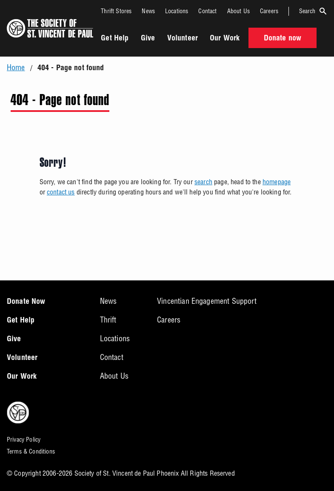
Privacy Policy (23, 439)
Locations (176, 11)
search (203, 181)
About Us (238, 11)
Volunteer (182, 39)
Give (148, 39)
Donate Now (26, 302)
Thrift (108, 320)
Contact (207, 11)
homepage (277, 181)
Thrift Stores (116, 11)
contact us (61, 192)
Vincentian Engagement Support (207, 301)
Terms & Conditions (31, 451)
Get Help (114, 39)
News (148, 11)
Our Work (225, 39)
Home (16, 67)
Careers (269, 11)
